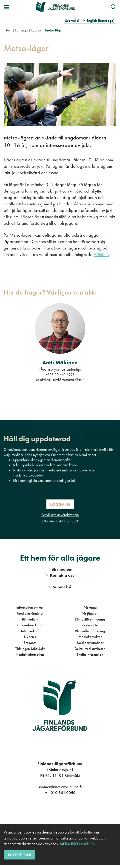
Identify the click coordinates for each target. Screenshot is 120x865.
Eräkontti (30, 642)
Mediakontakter (90, 636)
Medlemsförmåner (30, 613)
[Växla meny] (6, 7)
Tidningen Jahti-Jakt (30, 648)
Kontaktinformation (30, 654)
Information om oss (30, 607)
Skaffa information (90, 654)
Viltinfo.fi (101, 254)
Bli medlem (30, 619)
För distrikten (90, 625)
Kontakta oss (60, 575)
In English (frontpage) (98, 20)
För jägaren (90, 613)
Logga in (60, 504)
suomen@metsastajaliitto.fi (60, 786)
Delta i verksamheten (90, 648)
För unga (21, 30)
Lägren (36, 30)
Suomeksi (72, 20)
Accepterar (19, 854)
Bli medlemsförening (90, 631)
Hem (8, 30)
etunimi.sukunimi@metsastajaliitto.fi (60, 379)
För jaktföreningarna (90, 619)
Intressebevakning (30, 625)
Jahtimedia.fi (30, 631)
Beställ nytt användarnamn (60, 514)
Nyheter (30, 636)
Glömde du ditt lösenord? (60, 521)
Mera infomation (77, 843)
